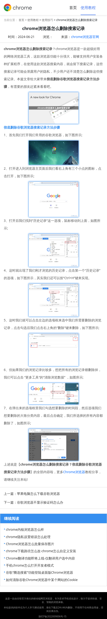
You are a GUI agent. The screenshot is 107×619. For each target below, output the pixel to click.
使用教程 (88, 7)
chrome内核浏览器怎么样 (25, 529)
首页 (73, 7)
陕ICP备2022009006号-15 (52, 616)
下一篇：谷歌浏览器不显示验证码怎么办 (33, 502)
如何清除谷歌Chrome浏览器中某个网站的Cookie (42, 579)
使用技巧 (47, 20)
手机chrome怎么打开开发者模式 (30, 565)
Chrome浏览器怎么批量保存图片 (30, 544)
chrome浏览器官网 (85, 36)
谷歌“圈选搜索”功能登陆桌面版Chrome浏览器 (39, 572)
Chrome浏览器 (74, 472)
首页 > (23, 20)
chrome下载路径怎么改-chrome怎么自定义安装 (41, 551)
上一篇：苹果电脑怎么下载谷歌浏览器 (32, 493)
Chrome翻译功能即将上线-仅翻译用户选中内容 (40, 558)
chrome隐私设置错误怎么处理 (28, 537)
